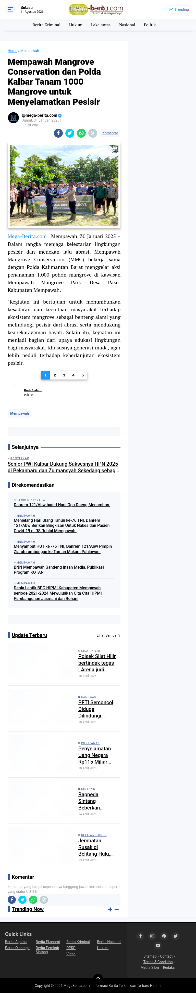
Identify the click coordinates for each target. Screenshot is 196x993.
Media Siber (150, 967)
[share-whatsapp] (81, 133)
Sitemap (149, 956)
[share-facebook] (58, 133)
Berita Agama (16, 942)
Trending (182, 9)
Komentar (110, 133)
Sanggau (88, 697)
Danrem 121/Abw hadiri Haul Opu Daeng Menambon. (62, 504)
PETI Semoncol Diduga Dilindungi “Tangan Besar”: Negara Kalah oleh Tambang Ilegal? (96, 709)
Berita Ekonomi (48, 942)
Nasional (127, 25)
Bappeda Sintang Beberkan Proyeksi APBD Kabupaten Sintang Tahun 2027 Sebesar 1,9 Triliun (95, 801)
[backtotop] (98, 979)
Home (12, 51)
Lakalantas (101, 25)
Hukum (75, 25)
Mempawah (19, 413)
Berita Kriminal (46, 25)
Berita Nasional (109, 942)
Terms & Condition (158, 962)
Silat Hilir (90, 650)
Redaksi (169, 967)
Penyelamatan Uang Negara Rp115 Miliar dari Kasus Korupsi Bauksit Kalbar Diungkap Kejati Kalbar (97, 755)
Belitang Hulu (94, 835)
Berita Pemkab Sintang (47, 950)
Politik (150, 25)
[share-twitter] (69, 133)
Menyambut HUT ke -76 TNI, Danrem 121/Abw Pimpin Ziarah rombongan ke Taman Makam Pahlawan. (63, 549)
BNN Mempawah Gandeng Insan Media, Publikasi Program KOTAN (59, 570)
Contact (166, 956)
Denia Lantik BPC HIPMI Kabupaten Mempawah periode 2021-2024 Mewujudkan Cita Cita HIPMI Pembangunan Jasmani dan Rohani (58, 593)
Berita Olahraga (17, 948)
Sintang (88, 789)
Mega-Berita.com (27, 236)
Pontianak (90, 743)
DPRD (71, 948)
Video (71, 954)
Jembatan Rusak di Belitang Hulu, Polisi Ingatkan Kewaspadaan (95, 847)
